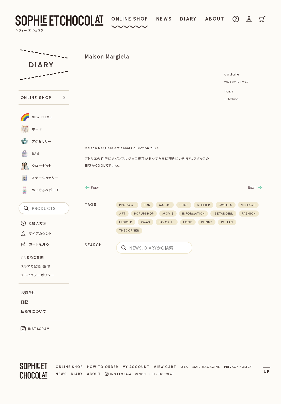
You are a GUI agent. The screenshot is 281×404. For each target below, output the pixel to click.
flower (125, 222)
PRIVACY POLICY (238, 367)
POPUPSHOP (144, 213)
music (165, 205)
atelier (203, 205)
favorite (167, 222)
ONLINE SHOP (69, 367)
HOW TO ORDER (102, 367)
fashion (233, 99)
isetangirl (223, 213)
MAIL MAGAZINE (206, 367)
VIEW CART (165, 367)
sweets (225, 205)
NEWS (61, 374)
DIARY (77, 374)
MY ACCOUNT (136, 367)
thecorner (129, 230)
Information (193, 213)
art (122, 213)
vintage (248, 205)
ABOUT (94, 374)
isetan (227, 222)
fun (147, 205)
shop (183, 205)
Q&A (184, 367)
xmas (145, 222)
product (127, 205)
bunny (207, 222)
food (187, 222)
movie (168, 213)
